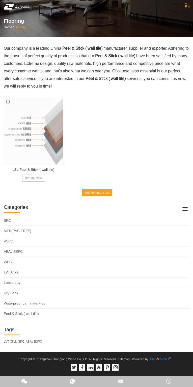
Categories (16, 207)
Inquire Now (33, 178)
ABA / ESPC (13, 252)
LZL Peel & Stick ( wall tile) (33, 170)
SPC (7, 220)
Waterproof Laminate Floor (25, 303)
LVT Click (11, 272)
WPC (8, 262)
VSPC (8, 241)
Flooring (20, 27)
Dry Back (11, 293)
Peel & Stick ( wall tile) (21, 314)
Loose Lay (12, 283)
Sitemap (124, 359)
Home (8, 27)
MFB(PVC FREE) (17, 231)
